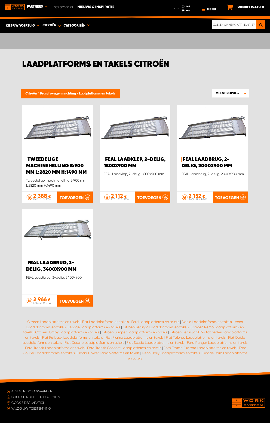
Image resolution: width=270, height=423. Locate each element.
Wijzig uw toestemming (31, 408)
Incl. (188, 6)
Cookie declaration (28, 403)
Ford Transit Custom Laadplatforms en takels (200, 348)
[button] (230, 93)
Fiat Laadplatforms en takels (105, 322)
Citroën (31, 93)
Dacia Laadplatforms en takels (207, 322)
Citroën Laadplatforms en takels (53, 322)
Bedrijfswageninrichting (58, 93)
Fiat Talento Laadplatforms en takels (196, 337)
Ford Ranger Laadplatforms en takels (217, 343)
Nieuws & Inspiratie (95, 7)
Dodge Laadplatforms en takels (94, 327)
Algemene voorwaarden (31, 391)
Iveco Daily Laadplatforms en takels (171, 353)
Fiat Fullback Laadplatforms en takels (72, 337)
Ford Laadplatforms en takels (155, 322)
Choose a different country (36, 397)
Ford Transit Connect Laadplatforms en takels (124, 348)
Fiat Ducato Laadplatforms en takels (94, 343)
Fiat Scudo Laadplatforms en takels (155, 343)
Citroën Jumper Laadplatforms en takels (134, 332)
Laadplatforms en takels (97, 93)
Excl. (188, 10)
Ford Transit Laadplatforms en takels (55, 348)
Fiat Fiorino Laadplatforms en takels (134, 337)
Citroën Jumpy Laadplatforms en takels (67, 332)
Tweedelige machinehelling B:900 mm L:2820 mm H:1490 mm (56, 166)
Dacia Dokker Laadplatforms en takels (108, 353)
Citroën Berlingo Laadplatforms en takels (156, 327)
